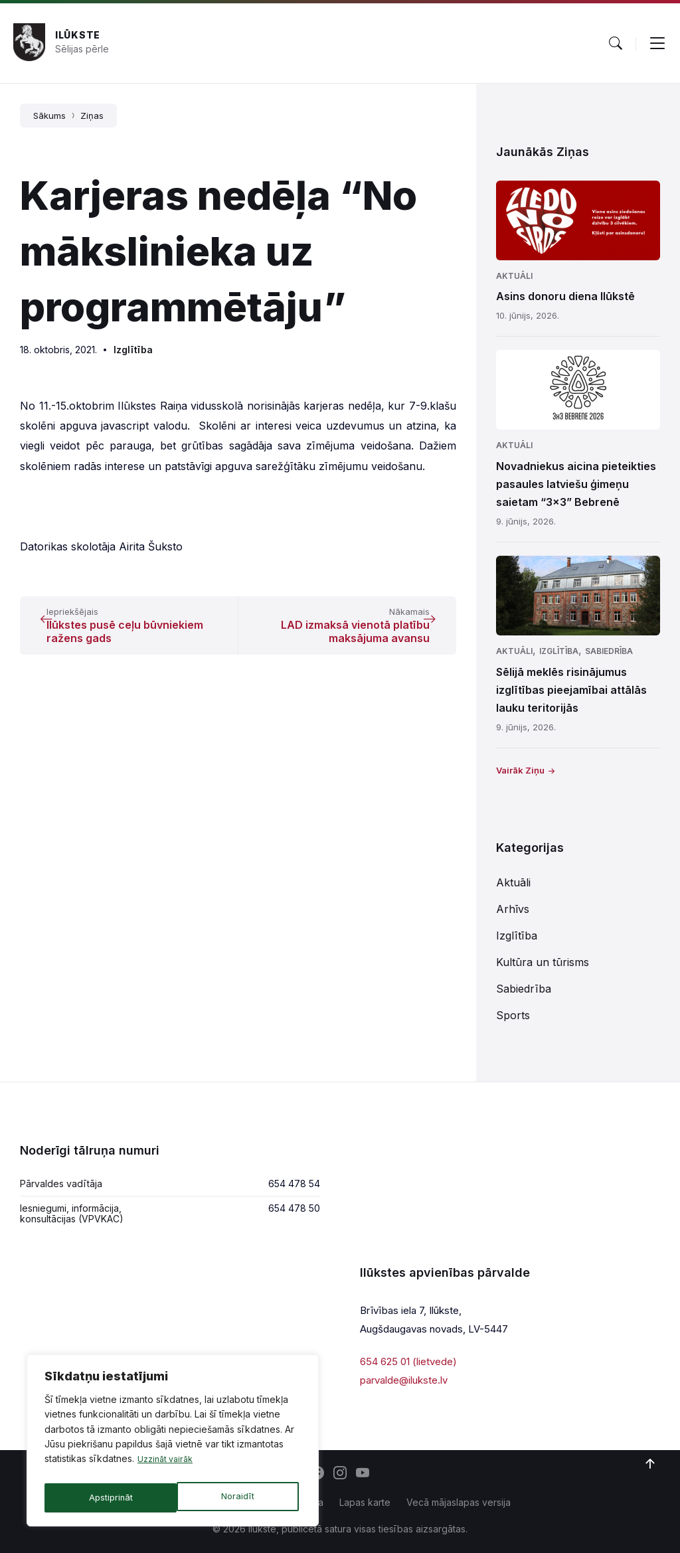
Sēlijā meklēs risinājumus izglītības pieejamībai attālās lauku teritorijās (571, 689)
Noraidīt (105, 1497)
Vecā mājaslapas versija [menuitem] (458, 1502)
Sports (513, 1015)
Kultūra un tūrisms (542, 962)
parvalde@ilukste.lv (404, 1380)
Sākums (49, 115)
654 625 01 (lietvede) (408, 1361)
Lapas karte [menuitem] (364, 1502)
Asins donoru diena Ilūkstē (565, 296)
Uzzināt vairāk (168, 1465)
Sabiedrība (609, 651)
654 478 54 (294, 1183)
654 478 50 (294, 1208)
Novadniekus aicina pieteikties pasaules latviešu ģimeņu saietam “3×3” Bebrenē (576, 484)
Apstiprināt (235, 1497)
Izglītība (133, 349)
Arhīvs (512, 909)
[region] (173, 1443)
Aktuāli (514, 276)
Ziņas (92, 115)
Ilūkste (77, 35)
